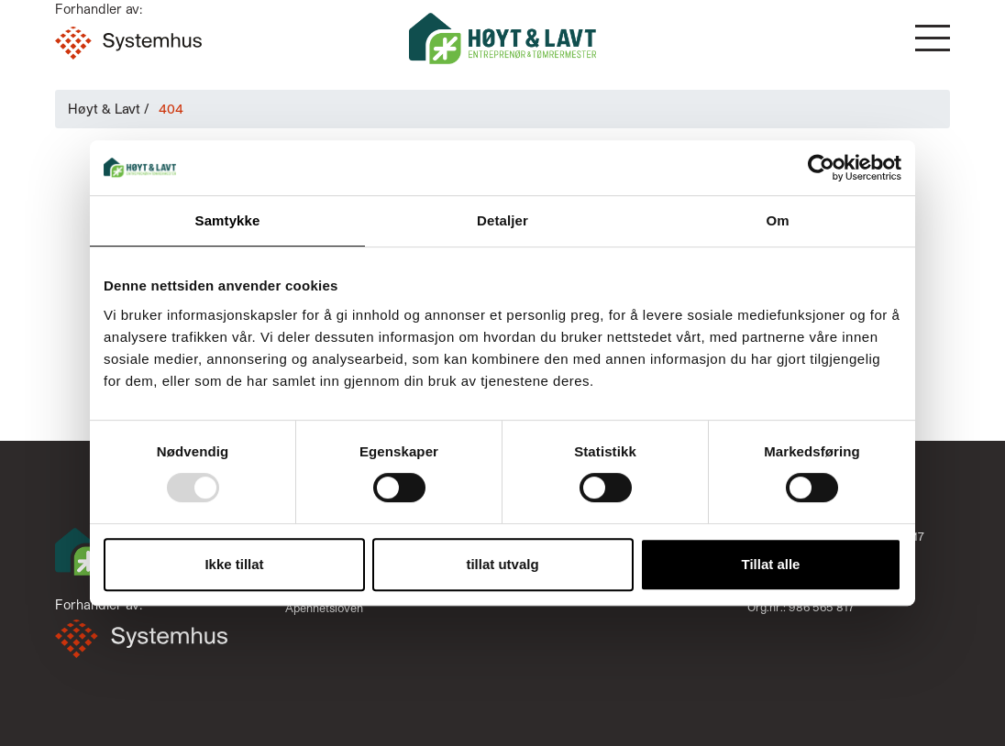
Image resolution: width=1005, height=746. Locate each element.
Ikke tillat (233, 564)
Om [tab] (777, 220)
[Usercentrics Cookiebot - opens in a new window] (821, 167)
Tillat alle (771, 564)
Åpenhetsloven (324, 607)
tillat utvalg (502, 564)
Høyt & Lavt (104, 108)
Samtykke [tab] (227, 220)
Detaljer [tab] (502, 220)
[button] (932, 38)
